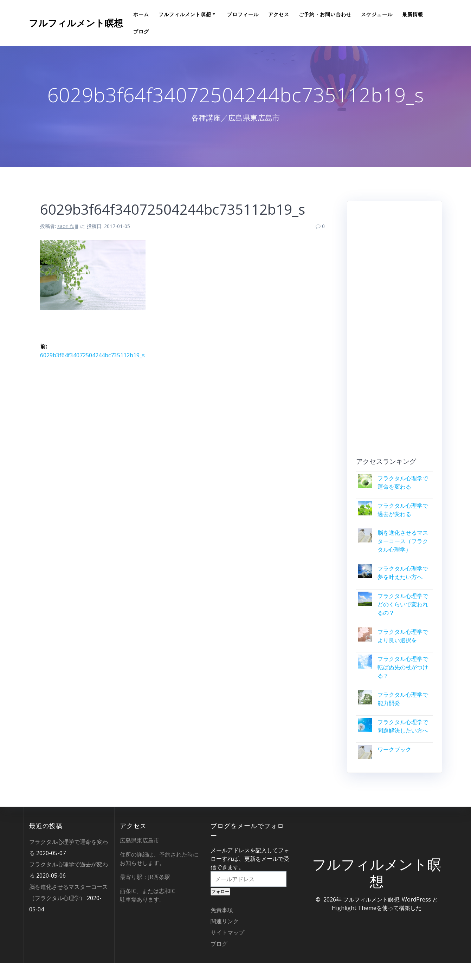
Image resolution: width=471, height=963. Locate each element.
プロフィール (243, 14)
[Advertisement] (394, 332)
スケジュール (377, 14)
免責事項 (222, 910)
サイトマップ (227, 932)
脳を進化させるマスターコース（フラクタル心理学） (403, 541)
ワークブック (394, 749)
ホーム (141, 14)
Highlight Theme (354, 908)
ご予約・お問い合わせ (325, 14)
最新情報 (412, 14)
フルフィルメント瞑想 (76, 23)
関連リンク (225, 921)
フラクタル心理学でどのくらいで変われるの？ (403, 604)
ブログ (141, 31)
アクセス (278, 14)
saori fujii (67, 226)
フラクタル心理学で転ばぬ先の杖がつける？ (403, 667)
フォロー (220, 891)
